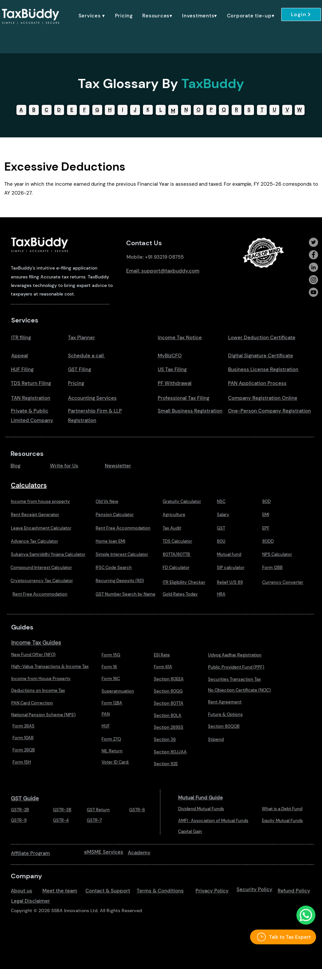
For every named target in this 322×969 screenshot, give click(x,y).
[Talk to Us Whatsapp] (305, 915)
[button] (92, 15)
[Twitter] (313, 242)
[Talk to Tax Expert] (283, 937)
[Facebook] (313, 254)
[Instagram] (313, 279)
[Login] (301, 14)
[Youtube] (313, 292)
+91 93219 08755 (164, 257)
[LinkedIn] (313, 267)
